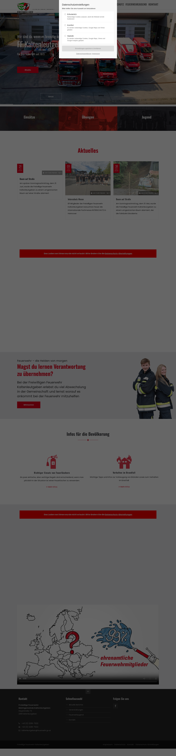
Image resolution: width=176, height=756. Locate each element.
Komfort (87, 27)
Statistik (87, 38)
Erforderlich (87, 16)
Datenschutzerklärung (83, 54)
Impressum (96, 54)
